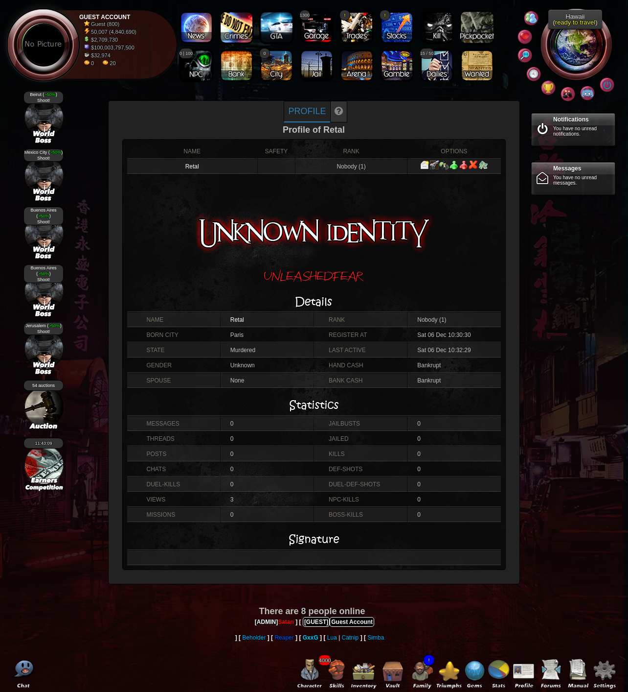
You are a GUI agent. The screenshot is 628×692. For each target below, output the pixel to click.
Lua (332, 637)
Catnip (350, 637)
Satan (286, 622)
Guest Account (352, 622)
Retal (192, 166)
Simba (375, 637)
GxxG (310, 637)
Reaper (283, 637)
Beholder (254, 637)
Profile (307, 111)
